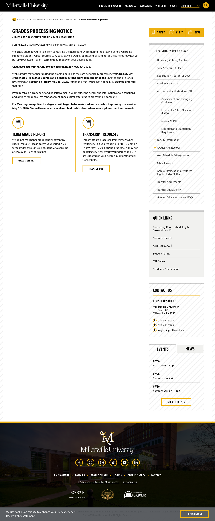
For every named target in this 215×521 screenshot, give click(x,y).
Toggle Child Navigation (155, 90)
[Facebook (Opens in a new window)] (79, 465)
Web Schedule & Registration (173, 155)
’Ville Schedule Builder (170, 67)
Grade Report (26, 160)
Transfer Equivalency (169, 190)
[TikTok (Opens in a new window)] (113, 465)
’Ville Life (161, 5)
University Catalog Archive (172, 59)
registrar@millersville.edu (172, 332)
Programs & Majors (110, 5)
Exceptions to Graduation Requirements (176, 130)
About (173, 5)
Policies (80, 477)
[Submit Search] (206, 5)
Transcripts (96, 168)
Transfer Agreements (169, 183)
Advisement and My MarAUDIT (62, 19)
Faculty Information (168, 140)
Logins (118, 477)
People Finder (99, 477)
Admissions (146, 5)
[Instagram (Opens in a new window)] (102, 465)
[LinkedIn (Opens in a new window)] (136, 465)
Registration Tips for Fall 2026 (174, 75)
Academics (130, 5)
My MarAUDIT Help (172, 121)
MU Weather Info (77, 499)
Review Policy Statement (20, 516)
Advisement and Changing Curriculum (176, 100)
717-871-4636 (130, 484)
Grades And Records (168, 148)
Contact (156, 477)
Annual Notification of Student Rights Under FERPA (174, 173)
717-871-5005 (166, 322)
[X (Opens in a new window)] (90, 465)
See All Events (176, 404)
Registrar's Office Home (31, 19)
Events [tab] (163, 351)
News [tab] (190, 351)
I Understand (195, 514)
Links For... (190, 5)
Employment (61, 477)
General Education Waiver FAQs (175, 198)
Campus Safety (136, 477)
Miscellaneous (165, 163)
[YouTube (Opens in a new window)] (124, 465)
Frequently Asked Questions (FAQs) (177, 111)
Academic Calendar (168, 83)
